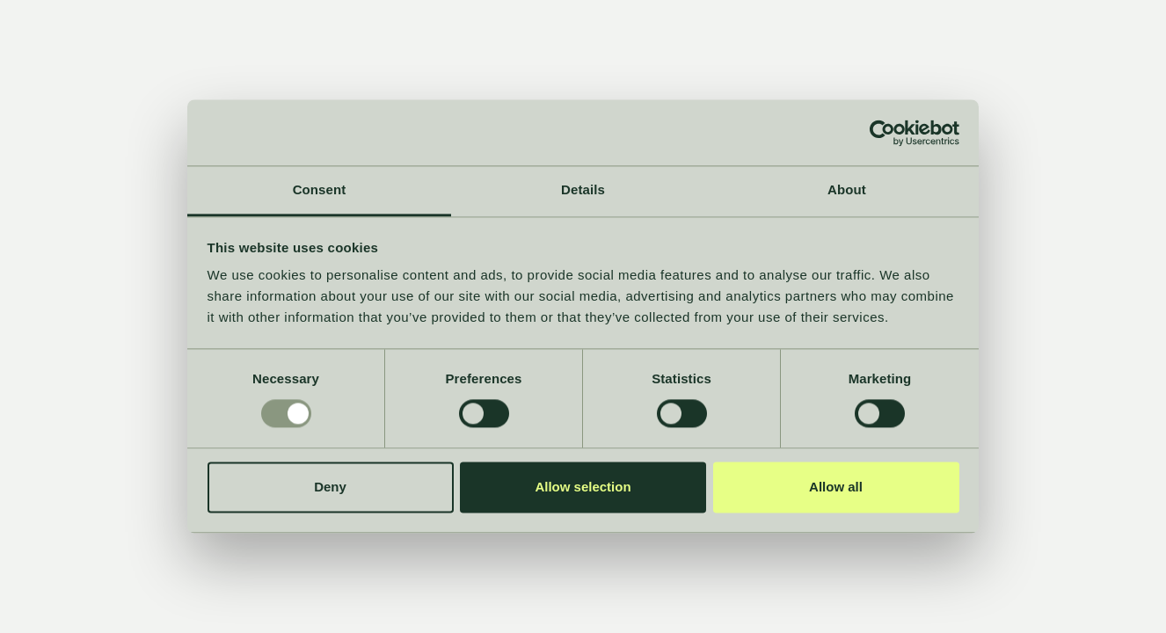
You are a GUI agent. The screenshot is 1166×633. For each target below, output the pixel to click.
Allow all (836, 486)
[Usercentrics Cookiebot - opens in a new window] (882, 133)
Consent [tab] (319, 189)
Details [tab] (583, 189)
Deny (330, 486)
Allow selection (582, 486)
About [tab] (846, 189)
